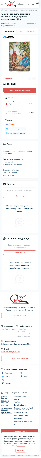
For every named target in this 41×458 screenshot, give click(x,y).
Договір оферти (20, 405)
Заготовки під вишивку (6, 409)
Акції (15, 424)
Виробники (18, 418)
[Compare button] (34, 78)
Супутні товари (6, 413)
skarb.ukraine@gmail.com (10, 352)
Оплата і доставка (20, 396)
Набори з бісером (4, 397)
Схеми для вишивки (11, 10)
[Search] (33, 4)
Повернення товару (21, 415)
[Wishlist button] (29, 78)
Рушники (4, 405)
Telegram (25, 373)
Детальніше (20, 446)
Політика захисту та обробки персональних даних (24, 408)
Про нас (16, 399)
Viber (23, 376)
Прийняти (20, 450)
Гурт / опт (17, 402)
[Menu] (2, 4)
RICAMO (12, 23)
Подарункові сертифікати (23, 421)
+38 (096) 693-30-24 (8, 329)
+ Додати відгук (20, 196)
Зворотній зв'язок (20, 412)
